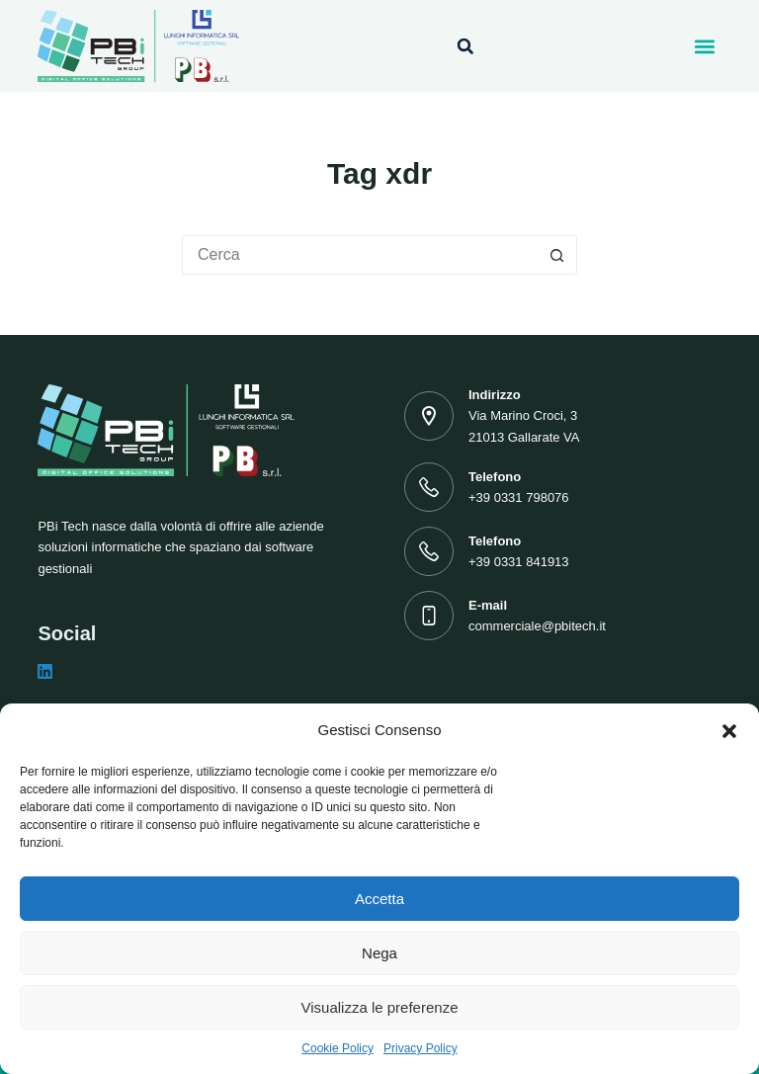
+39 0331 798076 (518, 497)
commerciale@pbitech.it (537, 626)
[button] (729, 731)
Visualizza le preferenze (380, 1007)
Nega (379, 953)
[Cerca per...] (360, 255)
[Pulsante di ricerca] (557, 255)
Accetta (379, 898)
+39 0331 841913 (518, 561)
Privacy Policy (420, 1048)
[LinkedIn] (45, 671)
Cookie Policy (337, 1048)
